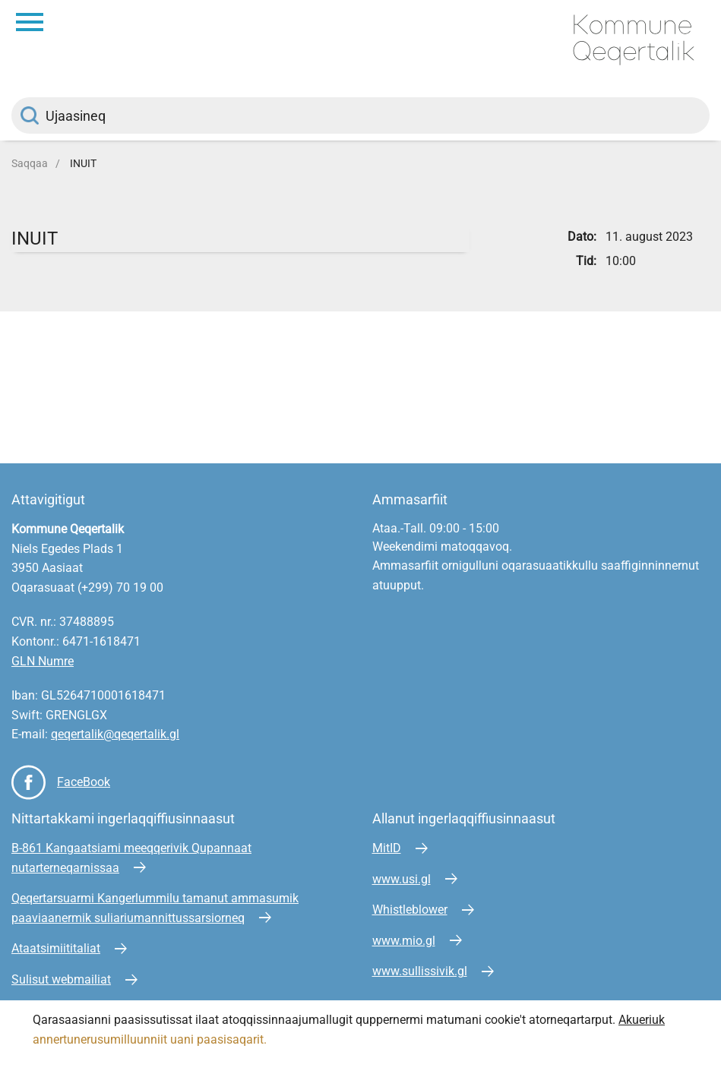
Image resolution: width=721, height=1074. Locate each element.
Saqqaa (29, 163)
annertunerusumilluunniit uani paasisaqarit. (151, 1039)
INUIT (83, 163)
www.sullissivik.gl (419, 971)
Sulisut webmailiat (61, 979)
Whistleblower (409, 909)
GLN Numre (42, 661)
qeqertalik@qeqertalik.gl (115, 734)
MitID (386, 848)
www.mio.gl (403, 940)
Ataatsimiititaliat (55, 948)
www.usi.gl (401, 879)
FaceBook (83, 782)
